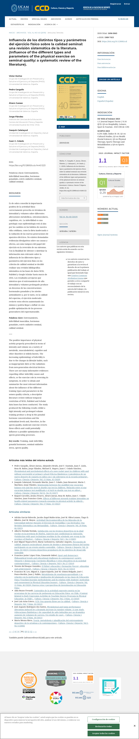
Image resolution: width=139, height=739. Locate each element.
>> (35, 631)
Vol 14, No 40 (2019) (37, 33)
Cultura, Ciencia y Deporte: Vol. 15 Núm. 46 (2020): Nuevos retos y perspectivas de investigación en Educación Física (51, 585)
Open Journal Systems (107, 234)
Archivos (56, 19)
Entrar (127, 4)
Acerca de (50, 24)
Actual (13, 19)
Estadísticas (17, 24)
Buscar (123, 19)
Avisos (68, 19)
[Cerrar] (135, 726)
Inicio (12, 33)
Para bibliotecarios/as (106, 67)
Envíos (24, 19)
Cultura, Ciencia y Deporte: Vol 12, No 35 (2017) (36, 493)
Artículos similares (19, 512)
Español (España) (105, 101)
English (100, 97)
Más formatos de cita (70, 198)
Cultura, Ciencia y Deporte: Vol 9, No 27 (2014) (53, 563)
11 (28, 631)
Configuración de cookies (103, 719)
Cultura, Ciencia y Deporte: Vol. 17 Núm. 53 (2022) (37, 504)
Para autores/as (103, 63)
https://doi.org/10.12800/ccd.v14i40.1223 (27, 165)
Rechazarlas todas (103, 726)
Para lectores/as (104, 59)
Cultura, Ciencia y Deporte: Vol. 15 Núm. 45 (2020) (37, 479)
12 (31, 631)
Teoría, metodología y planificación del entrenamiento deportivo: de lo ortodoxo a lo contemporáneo (48, 621)
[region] (69, 726)
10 (26, 631)
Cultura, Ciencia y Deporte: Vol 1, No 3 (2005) (55, 539)
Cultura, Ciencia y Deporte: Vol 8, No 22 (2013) (54, 569)
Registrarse (115, 4)
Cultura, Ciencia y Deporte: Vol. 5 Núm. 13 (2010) (56, 598)
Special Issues (39, 19)
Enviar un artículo (109, 79)
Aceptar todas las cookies (103, 733)
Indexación (34, 24)
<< (10, 631)
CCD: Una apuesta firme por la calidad (53, 601)
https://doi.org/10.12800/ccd (114, 41)
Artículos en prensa (87, 19)
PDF (62, 127)
